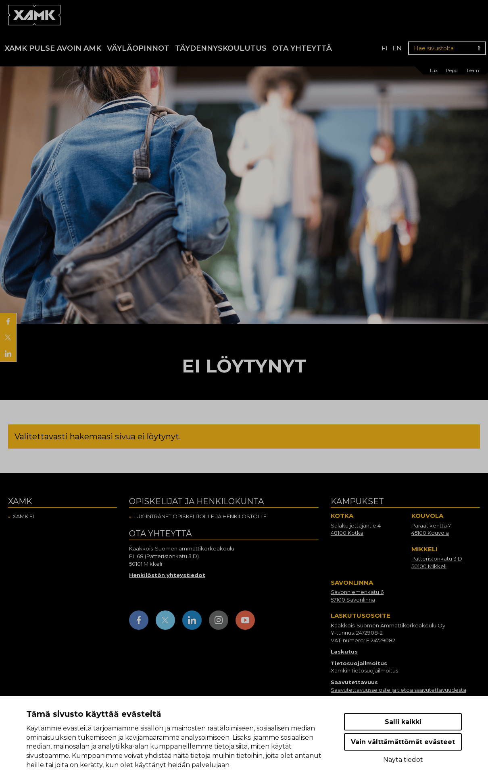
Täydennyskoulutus (221, 48)
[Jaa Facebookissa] (8, 321)
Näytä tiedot (403, 759)
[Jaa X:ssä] (8, 337)
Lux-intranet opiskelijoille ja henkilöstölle (200, 516)
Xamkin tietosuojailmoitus (364, 670)
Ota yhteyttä (302, 48)
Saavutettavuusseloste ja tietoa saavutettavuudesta (398, 690)
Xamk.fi (23, 516)
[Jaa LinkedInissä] (8, 353)
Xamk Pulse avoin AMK (53, 48)
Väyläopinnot (138, 48)
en (397, 48)
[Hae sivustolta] (447, 48)
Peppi (452, 70)
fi (385, 48)
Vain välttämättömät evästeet (403, 742)
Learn (473, 70)
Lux (434, 70)
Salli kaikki (403, 722)
